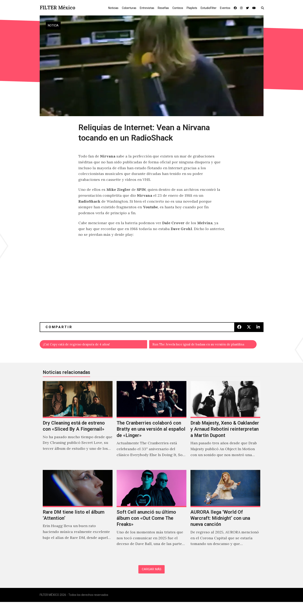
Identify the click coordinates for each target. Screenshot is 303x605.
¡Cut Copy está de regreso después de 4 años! (84, 345)
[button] (263, 8)
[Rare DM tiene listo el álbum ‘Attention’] (78, 514)
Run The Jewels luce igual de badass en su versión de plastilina (205, 345)
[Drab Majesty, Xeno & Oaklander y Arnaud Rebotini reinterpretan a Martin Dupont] (225, 424)
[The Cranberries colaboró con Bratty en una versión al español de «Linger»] (151, 424)
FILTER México (57, 7)
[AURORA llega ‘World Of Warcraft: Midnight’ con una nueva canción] (225, 514)
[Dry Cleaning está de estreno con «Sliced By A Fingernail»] (78, 424)
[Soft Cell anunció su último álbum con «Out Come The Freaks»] (151, 514)
